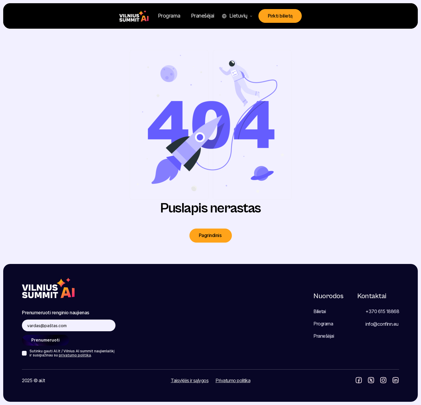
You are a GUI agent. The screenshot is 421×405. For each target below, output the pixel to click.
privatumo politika (75, 355)
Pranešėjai (323, 336)
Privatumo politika (232, 380)
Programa (323, 324)
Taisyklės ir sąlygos (189, 380)
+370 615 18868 (382, 311)
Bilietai (319, 311)
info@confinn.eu (381, 324)
